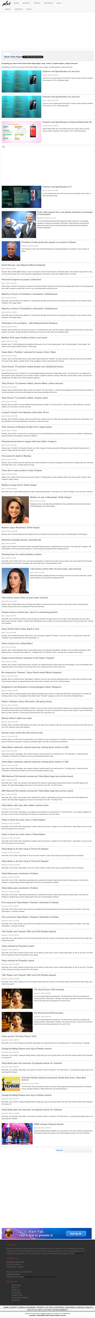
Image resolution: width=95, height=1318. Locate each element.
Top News (59, 1150)
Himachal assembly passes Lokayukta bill (21, 540)
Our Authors (16, 1293)
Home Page (16, 1285)
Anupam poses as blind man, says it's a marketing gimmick (30, 612)
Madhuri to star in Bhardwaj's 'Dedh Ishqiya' (51, 497)
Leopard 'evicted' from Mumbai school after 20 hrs (25, 412)
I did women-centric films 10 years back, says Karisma (55, 569)
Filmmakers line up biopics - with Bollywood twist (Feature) (29, 323)
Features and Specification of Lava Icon (61, 71)
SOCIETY (26, 3)
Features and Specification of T (57, 187)
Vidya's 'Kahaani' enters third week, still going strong (27, 701)
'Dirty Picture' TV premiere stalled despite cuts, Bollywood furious (33, 367)
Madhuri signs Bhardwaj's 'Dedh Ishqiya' (21, 528)
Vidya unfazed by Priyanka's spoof (18, 946)
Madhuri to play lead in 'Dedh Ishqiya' (19, 485)
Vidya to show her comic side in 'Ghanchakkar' (24, 820)
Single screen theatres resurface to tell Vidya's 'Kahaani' (28, 658)
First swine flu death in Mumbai (16, 456)
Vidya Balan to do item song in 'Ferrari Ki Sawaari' (25, 849)
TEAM (28, 9)
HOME (16, 3)
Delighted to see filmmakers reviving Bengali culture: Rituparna (31, 687)
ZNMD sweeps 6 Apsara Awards (49, 1124)
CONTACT (19, 9)
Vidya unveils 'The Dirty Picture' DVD (19, 1036)
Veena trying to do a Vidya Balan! (17, 643)
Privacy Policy (16, 1295)
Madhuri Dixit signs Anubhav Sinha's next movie (24, 338)
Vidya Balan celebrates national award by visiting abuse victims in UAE (35, 747)
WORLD (37, 3)
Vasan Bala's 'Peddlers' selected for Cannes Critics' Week (29, 352)
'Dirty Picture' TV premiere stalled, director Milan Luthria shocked (32, 383)
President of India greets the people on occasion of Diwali (48, 242)
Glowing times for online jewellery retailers (22, 554)
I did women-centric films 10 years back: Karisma (25, 598)
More (59, 3)
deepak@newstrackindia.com (36, 1277)
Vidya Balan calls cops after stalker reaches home (25, 805)
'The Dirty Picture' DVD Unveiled (49, 990)
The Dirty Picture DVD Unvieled (48, 1013)
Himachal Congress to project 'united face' (22, 280)
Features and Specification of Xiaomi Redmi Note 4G (67, 122)
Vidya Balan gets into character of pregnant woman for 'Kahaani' (32, 1063)
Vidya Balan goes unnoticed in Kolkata (20, 873)
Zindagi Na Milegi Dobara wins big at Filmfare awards (27, 1049)
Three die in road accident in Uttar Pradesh (22, 470)
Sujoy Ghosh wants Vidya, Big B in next (20, 629)
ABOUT (8, 9)
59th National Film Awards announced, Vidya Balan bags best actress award (37, 776)
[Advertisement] (47, 31)
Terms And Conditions (19, 1298)
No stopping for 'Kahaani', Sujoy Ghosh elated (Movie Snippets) (32, 672)
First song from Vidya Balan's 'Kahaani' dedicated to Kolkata (30, 902)
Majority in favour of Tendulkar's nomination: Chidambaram (30, 294)
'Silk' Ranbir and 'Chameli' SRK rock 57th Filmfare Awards (29, 931)
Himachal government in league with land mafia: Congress (29, 441)
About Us (15, 1288)
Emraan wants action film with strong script (22, 733)
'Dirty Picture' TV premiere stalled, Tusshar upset (25, 398)
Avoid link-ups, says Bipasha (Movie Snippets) (23, 265)
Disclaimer (15, 1300)
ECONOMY (48, 3)
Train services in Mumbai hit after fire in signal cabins (27, 427)
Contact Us (15, 1290)
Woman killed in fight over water (17, 718)
